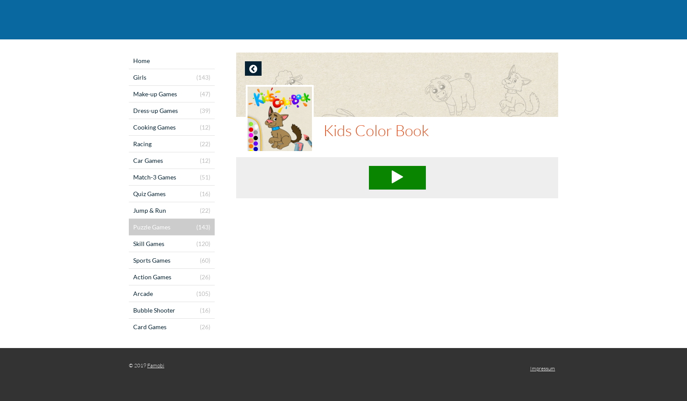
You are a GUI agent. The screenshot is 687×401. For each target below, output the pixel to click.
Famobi (155, 365)
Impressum (542, 368)
